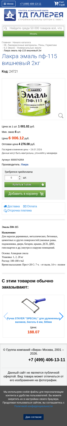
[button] (61, 316)
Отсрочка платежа (19, 210)
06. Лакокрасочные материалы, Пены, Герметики (30, 45)
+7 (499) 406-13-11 (46, 359)
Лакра (24, 164)
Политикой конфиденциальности (33, 406)
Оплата (30, 206)
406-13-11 (30, 3)
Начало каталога (22, 42)
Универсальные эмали (29, 47)
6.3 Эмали (9, 47)
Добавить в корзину (23, 193)
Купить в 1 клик (22, 184)
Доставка (12, 206)
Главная (6, 42)
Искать (33, 33)
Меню (9, 3)
